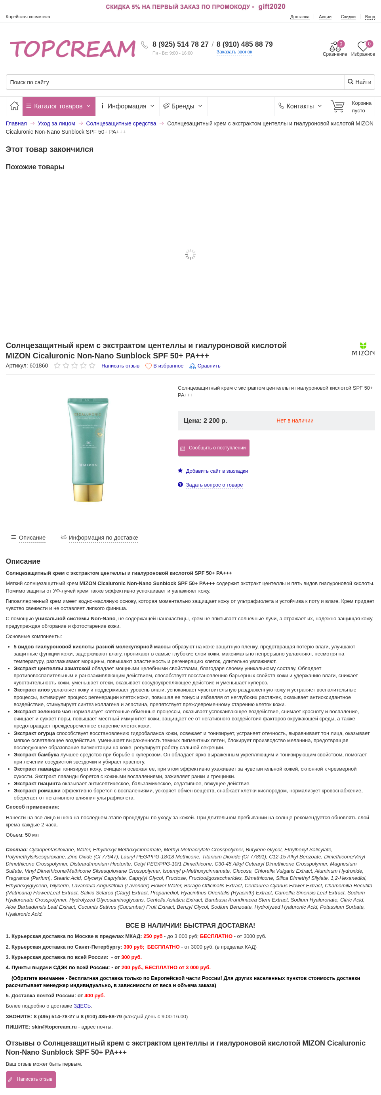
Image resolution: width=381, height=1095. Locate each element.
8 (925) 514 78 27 (180, 44)
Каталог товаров (59, 106)
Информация (127, 106)
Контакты (301, 106)
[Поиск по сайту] (159, 82)
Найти (359, 81)
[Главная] (14, 106)
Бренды (183, 106)
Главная (16, 123)
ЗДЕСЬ (82, 1006)
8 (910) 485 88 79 (245, 44)
